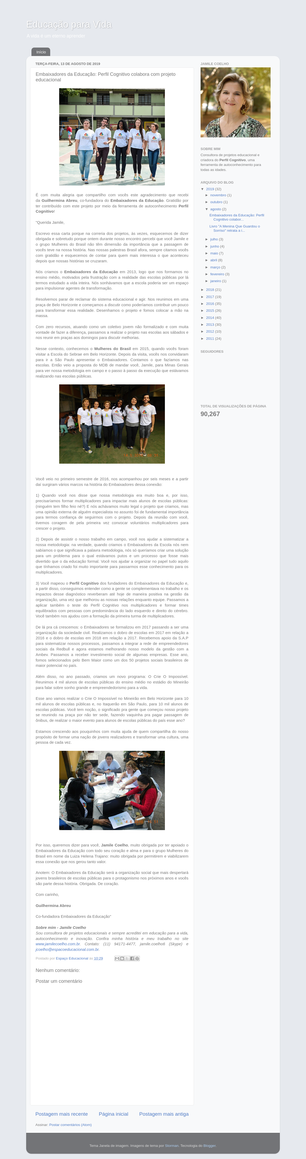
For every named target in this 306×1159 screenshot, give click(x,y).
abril (214, 260)
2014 (210, 318)
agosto (216, 209)
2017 (210, 297)
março (215, 267)
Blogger (209, 1146)
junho (215, 246)
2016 (210, 304)
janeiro (216, 281)
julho (214, 239)
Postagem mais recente (61, 1114)
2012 (210, 331)
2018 (210, 290)
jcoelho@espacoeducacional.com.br (67, 949)
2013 (210, 325)
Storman (171, 1146)
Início (41, 52)
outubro (217, 202)
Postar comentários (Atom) (70, 1125)
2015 (210, 311)
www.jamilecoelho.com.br (58, 944)
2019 (210, 189)
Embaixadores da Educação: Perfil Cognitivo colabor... (237, 217)
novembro (218, 195)
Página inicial (113, 1114)
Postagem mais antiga (164, 1114)
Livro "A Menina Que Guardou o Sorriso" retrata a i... (235, 228)
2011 (210, 339)
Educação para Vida (69, 24)
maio (214, 253)
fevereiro (217, 274)
